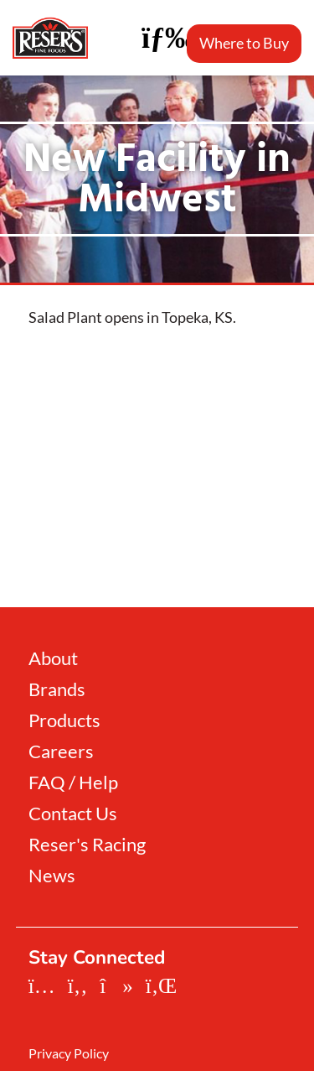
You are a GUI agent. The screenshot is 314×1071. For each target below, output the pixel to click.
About (53, 658)
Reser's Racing (87, 844)
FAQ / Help (73, 782)
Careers (61, 751)
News (51, 875)
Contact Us (72, 813)
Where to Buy (244, 43)
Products (64, 720)
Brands (56, 689)
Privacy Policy (68, 1053)
